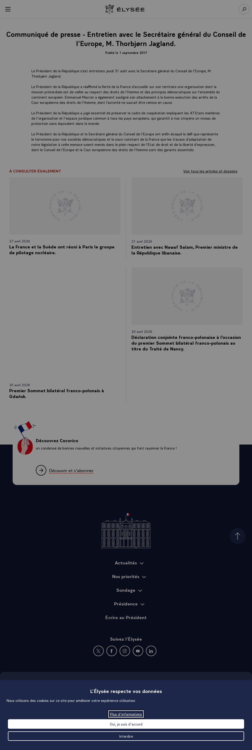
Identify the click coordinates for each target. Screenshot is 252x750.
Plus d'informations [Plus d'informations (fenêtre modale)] (126, 714)
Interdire (126, 736)
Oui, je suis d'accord (126, 724)
